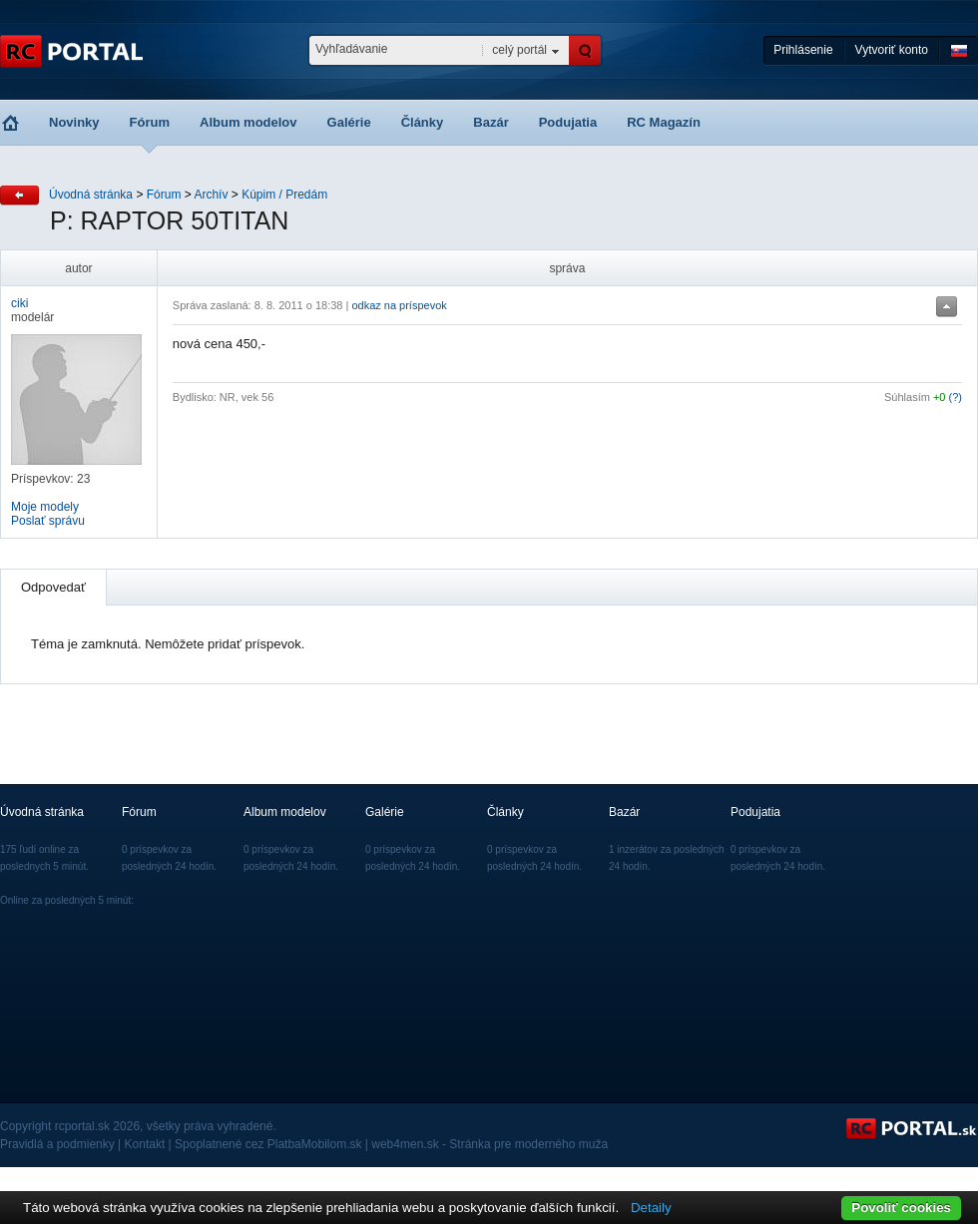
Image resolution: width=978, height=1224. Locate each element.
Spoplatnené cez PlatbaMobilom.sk (268, 1144)
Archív (211, 195)
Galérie (349, 122)
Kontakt (145, 1144)
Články (422, 122)
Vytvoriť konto (891, 50)
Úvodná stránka (91, 195)
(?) (955, 397)
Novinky (74, 122)
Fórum (150, 122)
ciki (19, 303)
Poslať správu (48, 521)
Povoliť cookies (901, 1207)
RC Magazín (664, 122)
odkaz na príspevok (398, 305)
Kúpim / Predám (284, 195)
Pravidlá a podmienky (57, 1144)
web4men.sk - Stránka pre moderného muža (489, 1144)
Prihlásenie (802, 50)
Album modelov (248, 122)
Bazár (490, 122)
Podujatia (568, 122)
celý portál (519, 50)
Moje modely (45, 507)
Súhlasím (907, 397)
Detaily (651, 1207)
